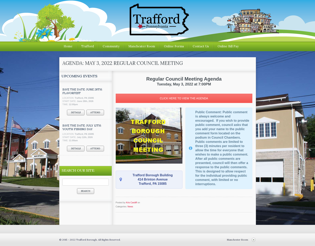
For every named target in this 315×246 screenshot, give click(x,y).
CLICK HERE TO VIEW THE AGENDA (184, 98)
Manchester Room (141, 46)
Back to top (253, 239)
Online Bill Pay (228, 46)
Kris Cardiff (131, 202)
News (130, 206)
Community (111, 46)
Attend (95, 112)
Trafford (87, 46)
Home (68, 46)
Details (76, 112)
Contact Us (201, 46)
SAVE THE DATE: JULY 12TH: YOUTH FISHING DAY (81, 127)
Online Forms (174, 46)
